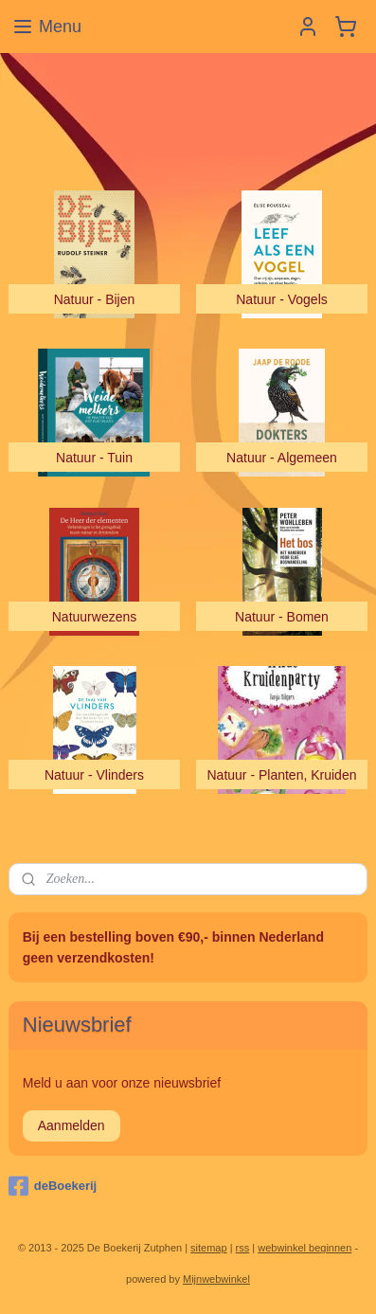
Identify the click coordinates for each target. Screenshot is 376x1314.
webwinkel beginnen (304, 1247)
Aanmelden (71, 1125)
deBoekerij (53, 1186)
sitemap (208, 1247)
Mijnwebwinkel (216, 1279)
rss (243, 1247)
